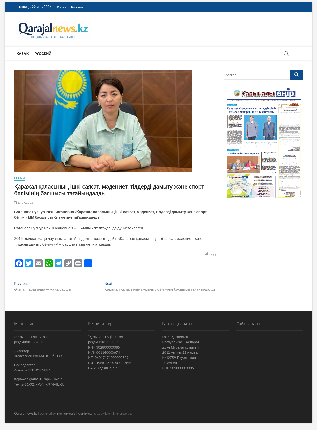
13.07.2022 (23, 202)
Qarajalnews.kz (26, 413)
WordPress (84, 413)
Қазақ (61, 7)
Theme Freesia (66, 413)
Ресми (19, 178)
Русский (77, 7)
